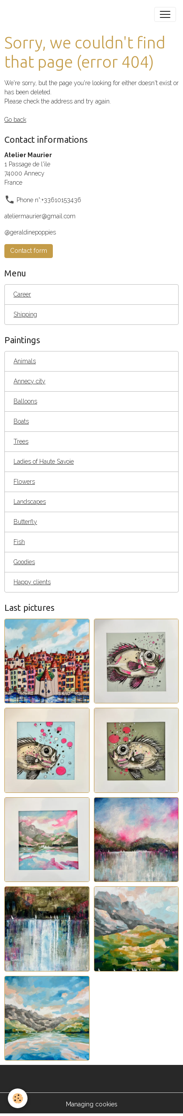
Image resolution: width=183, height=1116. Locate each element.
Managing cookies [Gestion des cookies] (91, 1104)
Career (22, 294)
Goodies (24, 561)
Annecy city (29, 381)
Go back (15, 119)
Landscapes (30, 501)
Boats (21, 421)
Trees (21, 441)
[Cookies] (18, 1098)
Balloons (25, 401)
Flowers (24, 481)
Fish (19, 541)
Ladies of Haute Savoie (44, 461)
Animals (25, 361)
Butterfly (25, 521)
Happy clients (32, 582)
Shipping (25, 314)
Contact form (28, 250)
